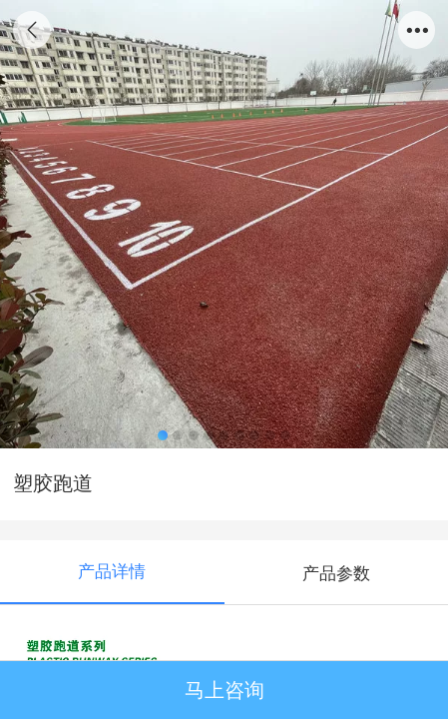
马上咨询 (224, 690)
